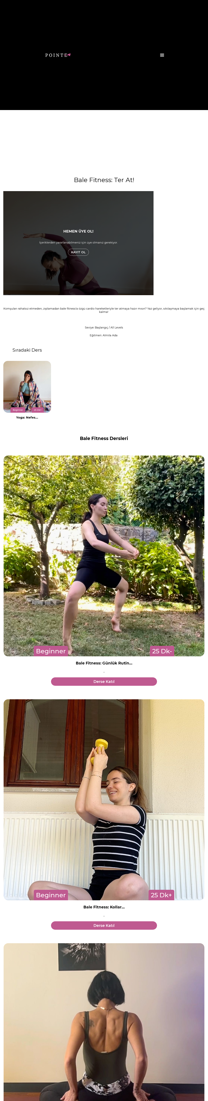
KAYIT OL (78, 252)
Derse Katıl (104, 681)
